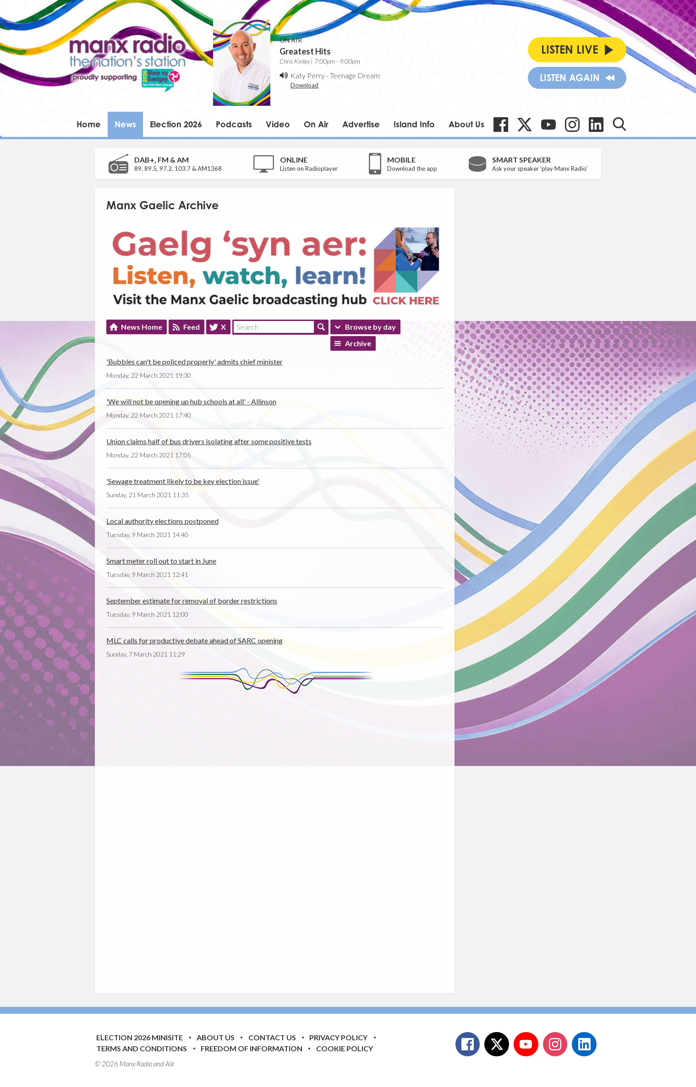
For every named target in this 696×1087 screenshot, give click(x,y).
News (125, 124)
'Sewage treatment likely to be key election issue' (182, 481)
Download (304, 85)
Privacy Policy (338, 1037)
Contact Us (272, 1037)
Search (321, 327)
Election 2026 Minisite (139, 1037)
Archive (358, 343)
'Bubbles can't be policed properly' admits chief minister (194, 361)
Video (278, 124)
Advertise (361, 124)
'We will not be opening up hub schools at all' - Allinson (191, 401)
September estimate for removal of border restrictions (191, 600)
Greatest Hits (305, 51)
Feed (191, 326)
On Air (316, 124)
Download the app (412, 168)
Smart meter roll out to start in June (161, 560)
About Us (466, 124)
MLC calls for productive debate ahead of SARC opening (194, 640)
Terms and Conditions (141, 1048)
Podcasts (234, 124)
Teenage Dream (355, 75)
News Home (141, 326)
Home (89, 124)
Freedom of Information (251, 1048)
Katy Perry (307, 75)
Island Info (414, 124)
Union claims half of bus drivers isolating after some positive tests (209, 441)
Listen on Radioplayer (309, 168)
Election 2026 (176, 124)
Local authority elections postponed (162, 520)
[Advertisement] (278, 836)
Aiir (170, 1064)
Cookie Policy (344, 1048)
